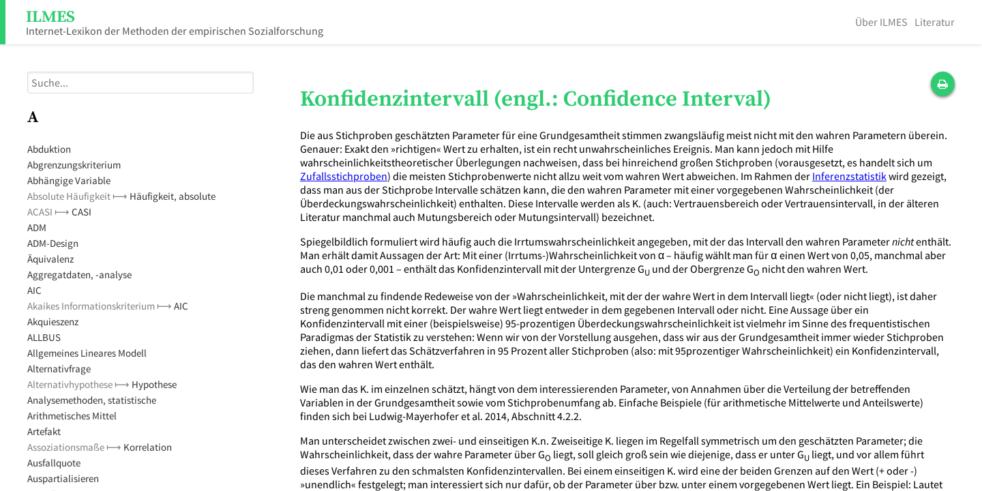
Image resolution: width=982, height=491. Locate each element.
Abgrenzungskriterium (74, 164)
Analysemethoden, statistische (91, 399)
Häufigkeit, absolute (172, 196)
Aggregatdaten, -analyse (79, 274)
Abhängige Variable (68, 180)
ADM (36, 227)
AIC (34, 290)
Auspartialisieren (63, 478)
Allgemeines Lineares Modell (87, 352)
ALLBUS (44, 337)
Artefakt (44, 431)
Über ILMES (881, 22)
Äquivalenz (50, 258)
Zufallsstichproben (343, 176)
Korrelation (147, 447)
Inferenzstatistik (849, 176)
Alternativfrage (59, 368)
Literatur (934, 22)
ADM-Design (52, 243)
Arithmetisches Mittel (72, 415)
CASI (81, 211)
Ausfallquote (53, 462)
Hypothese (154, 384)
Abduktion (49, 149)
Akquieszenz (52, 321)
